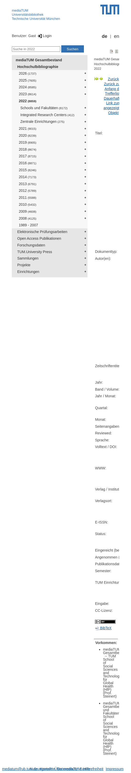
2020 (27, 135)
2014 (27, 177)
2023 (27, 94)
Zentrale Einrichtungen (42, 121)
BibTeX (103, 628)
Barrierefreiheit (91, 769)
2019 (27, 142)
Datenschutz (67, 769)
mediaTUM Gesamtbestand (39, 60)
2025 (27, 80)
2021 (27, 128)
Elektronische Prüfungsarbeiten (42, 232)
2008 (27, 218)
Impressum (115, 769)
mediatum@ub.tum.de (20, 769)
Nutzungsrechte (42, 769)
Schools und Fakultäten (43, 108)
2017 (27, 156)
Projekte (23, 265)
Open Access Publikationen (39, 238)
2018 (27, 149)
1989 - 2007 (28, 225)
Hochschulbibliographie (37, 67)
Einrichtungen (28, 272)
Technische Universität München (36, 19)
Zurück (113, 79)
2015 (27, 170)
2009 (27, 211)
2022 (27, 101)
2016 (27, 163)
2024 (27, 87)
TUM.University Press (34, 252)
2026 (27, 73)
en (116, 36)
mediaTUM (20, 10)
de (104, 36)
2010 (27, 204)
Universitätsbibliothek (27, 14)
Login (44, 36)
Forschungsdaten (31, 245)
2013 (27, 184)
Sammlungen (28, 258)
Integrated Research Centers (47, 115)
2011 (27, 197)
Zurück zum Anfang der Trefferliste (113, 89)
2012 (27, 190)
